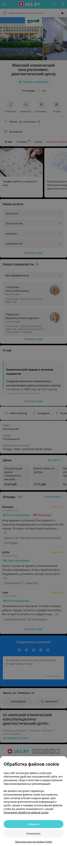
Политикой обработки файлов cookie (26, 812)
